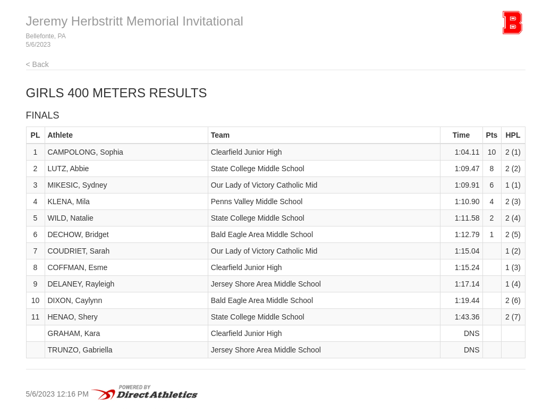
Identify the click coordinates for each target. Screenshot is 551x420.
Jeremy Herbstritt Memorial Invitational (134, 21)
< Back (37, 64)
